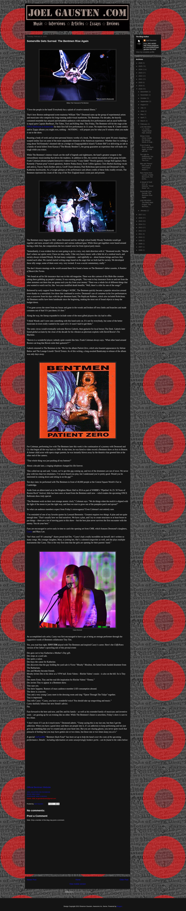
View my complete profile (145, 52)
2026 (141, 63)
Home (78, 880)
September (144, 101)
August (143, 105)
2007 (141, 247)
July (142, 108)
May (142, 114)
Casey (29, 531)
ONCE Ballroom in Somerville (40, 126)
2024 (141, 69)
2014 (141, 224)
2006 (141, 250)
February (144, 124)
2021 (141, 79)
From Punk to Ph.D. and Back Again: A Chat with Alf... (146, 148)
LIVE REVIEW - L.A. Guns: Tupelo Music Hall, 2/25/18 (146, 130)
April (142, 117)
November (144, 95)
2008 (141, 244)
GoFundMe (40, 737)
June (142, 111)
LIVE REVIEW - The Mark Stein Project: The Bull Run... (146, 203)
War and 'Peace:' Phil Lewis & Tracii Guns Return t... (146, 166)
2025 (141, 66)
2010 (141, 237)
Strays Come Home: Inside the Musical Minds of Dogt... (146, 139)
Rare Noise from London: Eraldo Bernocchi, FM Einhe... (146, 176)
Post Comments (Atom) (82, 892)
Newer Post (31, 880)
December (144, 92)
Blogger (119, 906)
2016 (141, 218)
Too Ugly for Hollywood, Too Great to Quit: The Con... (146, 157)
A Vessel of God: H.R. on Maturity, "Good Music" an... (146, 185)
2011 (141, 234)
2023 (141, 73)
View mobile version (77, 884)
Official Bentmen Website (39, 787)
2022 (141, 76)
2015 (141, 221)
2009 (141, 240)
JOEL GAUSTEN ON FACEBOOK (38, 792)
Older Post (124, 880)
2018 (141, 89)
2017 (141, 215)
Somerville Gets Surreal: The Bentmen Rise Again (146, 194)
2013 (141, 227)
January (143, 210)
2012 (141, 231)
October (143, 98)
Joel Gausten (151, 40)
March (143, 121)
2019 (141, 86)
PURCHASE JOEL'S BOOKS (37, 796)
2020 (141, 82)
